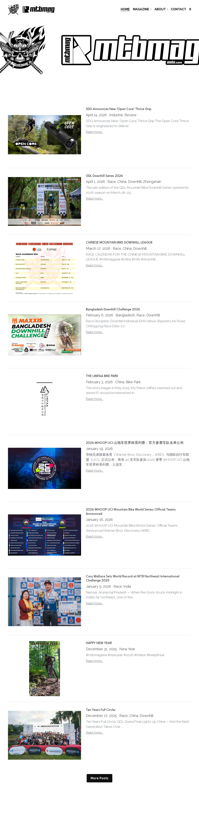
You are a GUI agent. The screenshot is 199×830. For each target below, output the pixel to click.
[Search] (190, 9)
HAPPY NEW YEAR (99, 643)
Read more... (94, 132)
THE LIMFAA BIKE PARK (102, 376)
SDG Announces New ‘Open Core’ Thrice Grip (118, 109)
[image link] (31, 9)
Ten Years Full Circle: (100, 710)
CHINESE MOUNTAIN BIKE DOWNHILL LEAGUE (119, 242)
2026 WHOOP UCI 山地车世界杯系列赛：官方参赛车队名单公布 (135, 443)
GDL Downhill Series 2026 (104, 176)
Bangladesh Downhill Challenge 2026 (113, 309)
